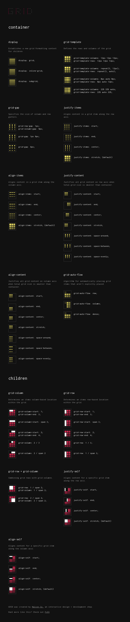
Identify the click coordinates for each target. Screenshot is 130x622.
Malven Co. (38, 607)
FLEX (47, 612)
